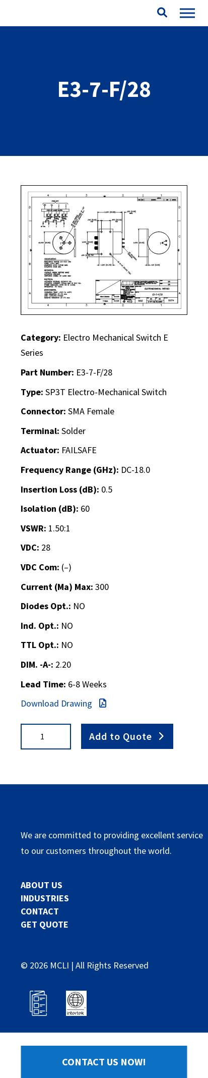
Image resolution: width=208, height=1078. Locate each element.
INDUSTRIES (45, 898)
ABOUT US (41, 885)
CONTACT (40, 911)
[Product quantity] (46, 736)
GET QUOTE (44, 924)
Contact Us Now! (104, 1061)
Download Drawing (63, 703)
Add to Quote (120, 736)
